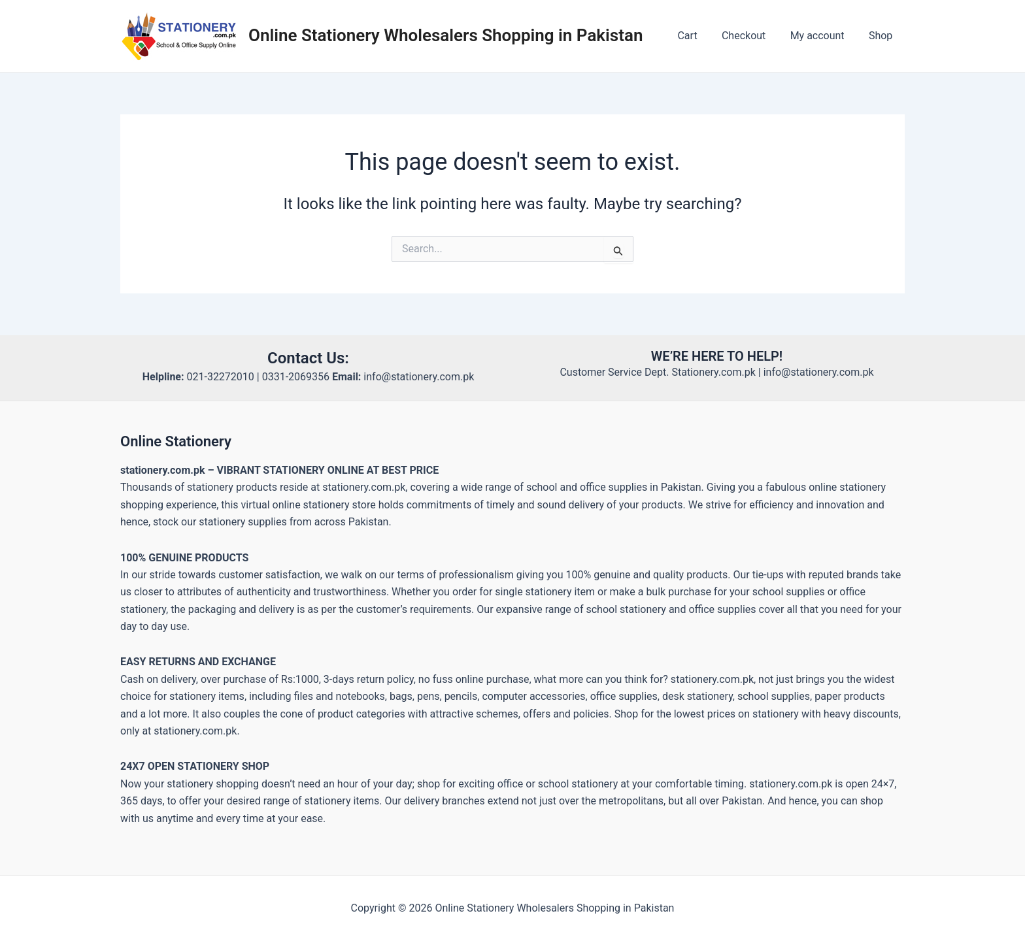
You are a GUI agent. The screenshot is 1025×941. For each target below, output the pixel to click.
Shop (882, 35)
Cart (699, 35)
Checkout (752, 35)
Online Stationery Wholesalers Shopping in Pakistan (445, 35)
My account (823, 35)
